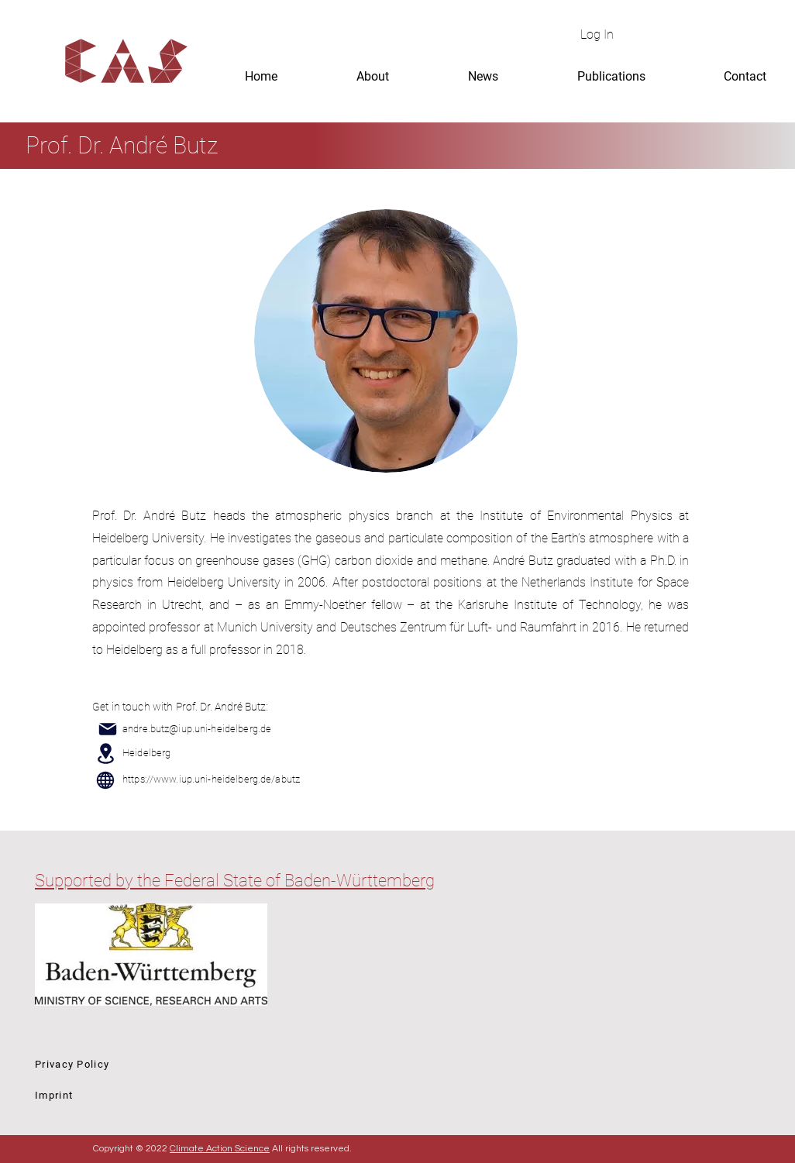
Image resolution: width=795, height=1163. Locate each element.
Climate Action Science (220, 1149)
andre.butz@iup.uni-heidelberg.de (196, 729)
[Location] (106, 753)
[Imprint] (145, 1094)
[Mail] (107, 729)
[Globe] (105, 780)
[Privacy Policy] (145, 1063)
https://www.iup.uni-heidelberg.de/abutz (211, 779)
